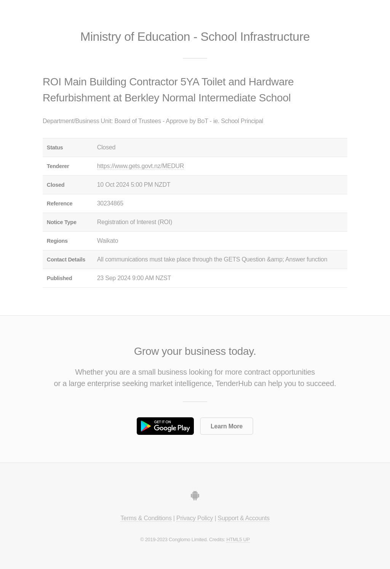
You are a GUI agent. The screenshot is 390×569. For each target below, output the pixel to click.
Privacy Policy (194, 518)
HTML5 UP (237, 539)
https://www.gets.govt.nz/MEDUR (140, 166)
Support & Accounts (244, 518)
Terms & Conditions (145, 518)
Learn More (227, 426)
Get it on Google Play (165, 426)
